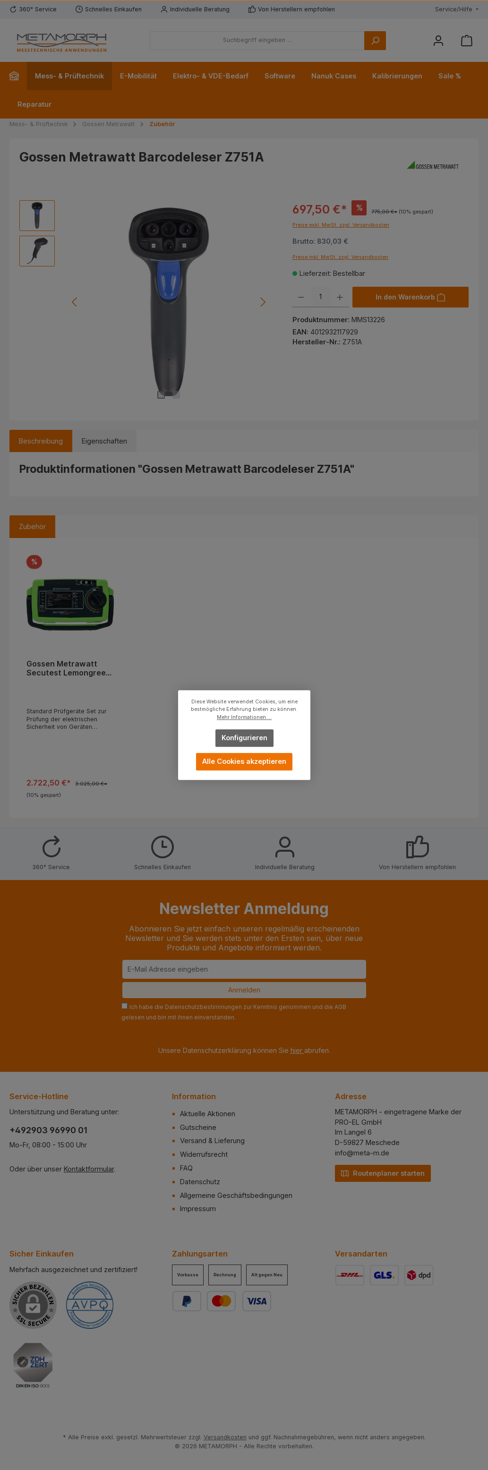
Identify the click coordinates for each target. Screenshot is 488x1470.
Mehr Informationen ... (244, 717)
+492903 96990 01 (48, 1130)
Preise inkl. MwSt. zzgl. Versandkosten (340, 257)
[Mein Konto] (438, 40)
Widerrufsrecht (204, 1154)
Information (194, 1096)
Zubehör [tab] (32, 526)
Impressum (198, 1209)
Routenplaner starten (383, 1172)
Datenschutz (200, 1182)
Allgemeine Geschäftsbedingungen (236, 1195)
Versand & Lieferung (212, 1141)
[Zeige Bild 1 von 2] (161, 395)
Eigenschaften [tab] (104, 441)
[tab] (40, 441)
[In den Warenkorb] (410, 297)
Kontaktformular (89, 1169)
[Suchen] (375, 40)
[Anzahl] (320, 297)
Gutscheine (198, 1127)
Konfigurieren (244, 738)
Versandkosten (225, 1437)
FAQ (186, 1168)
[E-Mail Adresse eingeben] (244, 969)
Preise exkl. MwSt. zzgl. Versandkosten (340, 225)
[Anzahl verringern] (301, 297)
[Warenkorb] (467, 40)
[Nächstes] (263, 302)
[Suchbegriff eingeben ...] (257, 40)
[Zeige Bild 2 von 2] (176, 395)
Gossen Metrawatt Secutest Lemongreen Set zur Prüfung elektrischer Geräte (68, 668)
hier (297, 1050)
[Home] (18, 76)
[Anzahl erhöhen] (340, 297)
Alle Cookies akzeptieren (244, 761)
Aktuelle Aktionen (207, 1114)
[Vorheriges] (75, 302)
